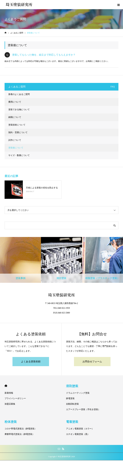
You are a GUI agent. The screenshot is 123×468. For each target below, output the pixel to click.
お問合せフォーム (92, 361)
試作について (14, 140)
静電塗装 (70, 398)
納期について (14, 117)
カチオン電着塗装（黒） (78, 434)
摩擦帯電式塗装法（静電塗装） (19, 434)
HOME (6, 385)
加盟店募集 (10, 404)
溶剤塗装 (72, 386)
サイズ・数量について (19, 155)
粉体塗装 (11, 421)
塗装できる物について (19, 109)
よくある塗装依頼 (30, 361)
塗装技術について (16, 125)
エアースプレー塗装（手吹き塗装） (83, 409)
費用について (14, 102)
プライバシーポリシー (15, 398)
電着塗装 (72, 421)
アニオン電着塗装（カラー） (80, 429)
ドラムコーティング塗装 (78, 393)
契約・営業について (18, 132)
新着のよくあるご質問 (19, 94)
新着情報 (9, 393)
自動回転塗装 (72, 404)
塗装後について (15, 148)
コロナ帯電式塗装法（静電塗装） (21, 429)
